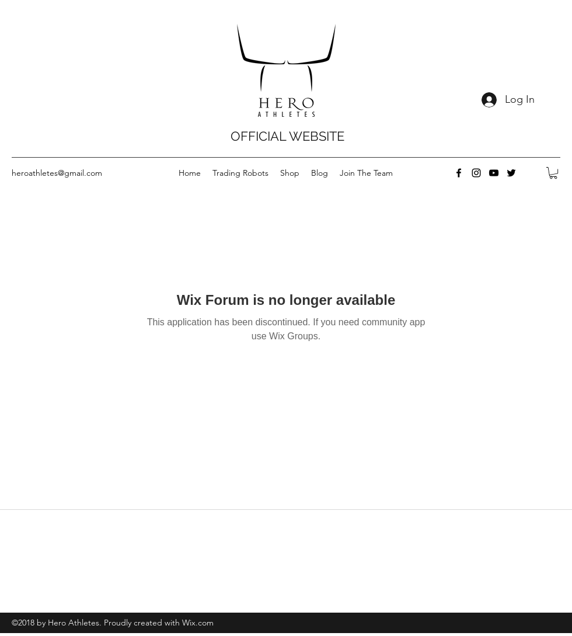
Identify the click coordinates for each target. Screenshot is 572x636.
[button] (553, 173)
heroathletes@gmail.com (57, 173)
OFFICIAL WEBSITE (287, 136)
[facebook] (459, 173)
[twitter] (511, 173)
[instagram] (476, 173)
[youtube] (494, 173)
